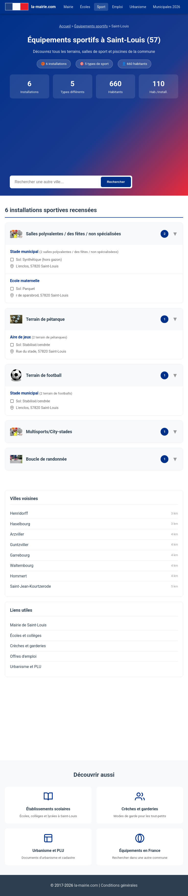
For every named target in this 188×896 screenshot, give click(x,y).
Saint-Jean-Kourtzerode (94, 586)
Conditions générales (119, 885)
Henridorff (94, 513)
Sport (101, 7)
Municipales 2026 (166, 7)
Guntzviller (94, 544)
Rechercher (116, 182)
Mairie (68, 7)
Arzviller (94, 534)
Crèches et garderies (28, 646)
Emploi (117, 7)
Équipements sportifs (91, 26)
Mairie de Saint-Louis (28, 625)
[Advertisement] (94, 135)
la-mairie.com (86, 885)
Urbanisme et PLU (25, 666)
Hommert (94, 575)
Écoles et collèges (25, 635)
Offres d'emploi (23, 656)
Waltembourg (94, 565)
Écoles (85, 7)
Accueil (65, 26)
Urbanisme (137, 7)
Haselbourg (94, 523)
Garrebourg (94, 555)
